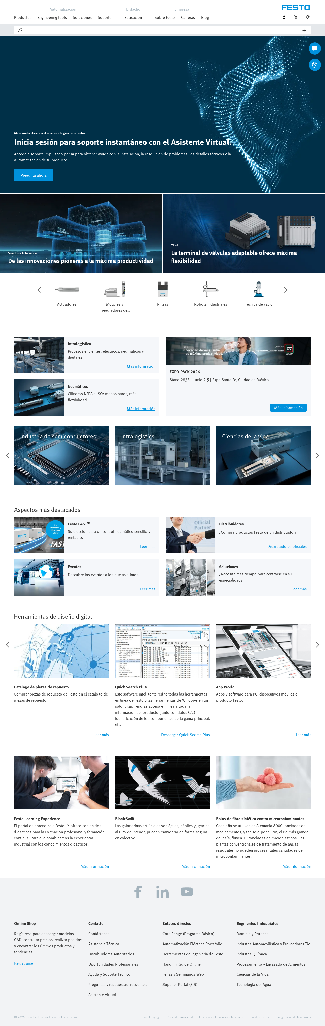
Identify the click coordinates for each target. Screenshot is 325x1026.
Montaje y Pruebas (252, 934)
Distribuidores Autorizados (111, 954)
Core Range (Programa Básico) (188, 934)
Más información (94, 866)
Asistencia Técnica (103, 944)
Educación (133, 17)
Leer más (101, 735)
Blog (205, 17)
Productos (22, 17)
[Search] (162, 30)
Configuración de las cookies (293, 1017)
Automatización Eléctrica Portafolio (192, 944)
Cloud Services (259, 1017)
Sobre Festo (165, 17)
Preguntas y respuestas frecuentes (117, 984)
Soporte (104, 17)
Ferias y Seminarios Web (183, 974)
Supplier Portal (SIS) (179, 984)
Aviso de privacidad (180, 1017)
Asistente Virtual (102, 994)
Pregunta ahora (34, 175)
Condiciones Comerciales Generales (221, 1017)
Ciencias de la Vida (253, 974)
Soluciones (82, 17)
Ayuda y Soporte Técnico (109, 974)
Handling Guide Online (181, 964)
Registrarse (23, 963)
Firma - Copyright (150, 1017)
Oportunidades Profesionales (113, 964)
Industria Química (252, 954)
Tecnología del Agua (254, 984)
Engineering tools (52, 17)
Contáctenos (98, 934)
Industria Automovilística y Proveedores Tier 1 (274, 944)
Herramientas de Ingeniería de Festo (192, 954)
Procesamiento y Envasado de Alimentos (271, 964)
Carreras (188, 17)
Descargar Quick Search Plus (185, 735)
